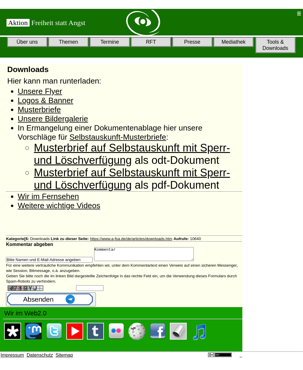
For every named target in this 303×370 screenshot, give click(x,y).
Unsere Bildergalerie (53, 118)
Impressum (12, 357)
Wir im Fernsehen (48, 196)
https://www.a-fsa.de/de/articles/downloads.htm (131, 239)
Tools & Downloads (275, 45)
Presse (192, 42)
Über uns (27, 42)
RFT (151, 42)
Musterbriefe (39, 109)
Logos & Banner (45, 100)
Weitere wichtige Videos (59, 205)
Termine (109, 42)
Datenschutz (40, 357)
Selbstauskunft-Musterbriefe (118, 137)
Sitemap (64, 357)
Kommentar (150, 255)
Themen (68, 42)
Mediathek (234, 42)
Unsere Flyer (40, 91)
